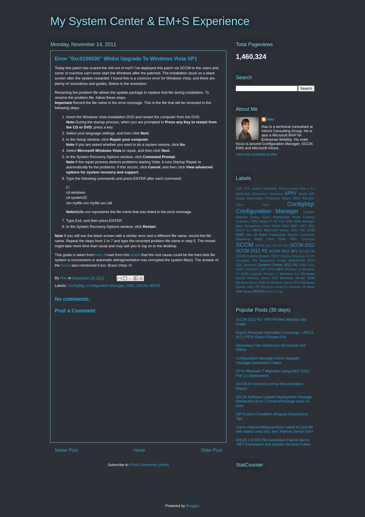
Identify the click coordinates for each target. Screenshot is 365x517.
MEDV (257, 230)
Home (139, 450)
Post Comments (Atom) (149, 465)
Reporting (243, 239)
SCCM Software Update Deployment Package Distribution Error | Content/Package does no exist (274, 401)
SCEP (275, 256)
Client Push (252, 205)
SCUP (310, 256)
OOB (311, 230)
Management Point (257, 226)
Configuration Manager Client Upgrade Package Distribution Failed (267, 360)
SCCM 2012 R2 (251, 250)
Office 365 (298, 230)
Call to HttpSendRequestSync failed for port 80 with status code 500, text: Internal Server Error (274, 429)
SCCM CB (307, 251)
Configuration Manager (105, 285)
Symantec (250, 265)
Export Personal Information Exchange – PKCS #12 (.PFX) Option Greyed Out (274, 334)
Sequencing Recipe (272, 260)
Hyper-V (266, 221)
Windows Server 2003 (262, 278)
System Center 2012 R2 (278, 265)
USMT (240, 269)
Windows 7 (270, 273)
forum (65, 265)
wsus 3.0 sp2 (274, 291)
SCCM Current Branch (253, 256)
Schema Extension (292, 256)
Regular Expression (301, 234)
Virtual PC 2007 (255, 269)
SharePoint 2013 (301, 260)
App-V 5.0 (307, 188)
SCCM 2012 (302, 245)
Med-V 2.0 (243, 230)
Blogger (192, 506)
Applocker (276, 193)
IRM (289, 221)
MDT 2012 (307, 226)
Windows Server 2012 (285, 282)
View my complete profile (256, 154)
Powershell (277, 234)
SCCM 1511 (263, 245)
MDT (294, 226)
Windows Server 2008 (297, 278)
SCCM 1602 (281, 245)
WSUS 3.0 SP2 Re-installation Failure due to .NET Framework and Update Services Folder (273, 442)
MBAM (276, 226)
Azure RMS (291, 198)
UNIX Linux (307, 265)
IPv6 (282, 221)
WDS (280, 269)
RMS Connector (302, 239)
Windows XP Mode (302, 287)
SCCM (141, 285)
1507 (239, 188)
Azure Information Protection (258, 198)
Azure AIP (307, 193)
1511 (247, 188)
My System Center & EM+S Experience (150, 21)
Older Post (211, 450)
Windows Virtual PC (274, 287)
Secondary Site (246, 260)
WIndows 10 (293, 269)
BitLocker (308, 198)
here (99, 255)
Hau (270, 119)
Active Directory (265, 188)
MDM (285, 226)
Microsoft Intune (276, 230)
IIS (275, 221)
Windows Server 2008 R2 (253, 282)
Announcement (289, 188)
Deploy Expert (260, 217)
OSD (130, 285)
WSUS (155, 285)
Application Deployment (252, 193)
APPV (291, 193)
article (135, 255)
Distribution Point (286, 217)
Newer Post (66, 450)
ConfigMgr (76, 285)
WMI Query (244, 291)
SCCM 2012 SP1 (283, 251)
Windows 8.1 (289, 273)
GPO (254, 221)
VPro (271, 269)
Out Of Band (256, 234)
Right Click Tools (270, 239)
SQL (239, 265)
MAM (297, 221)
